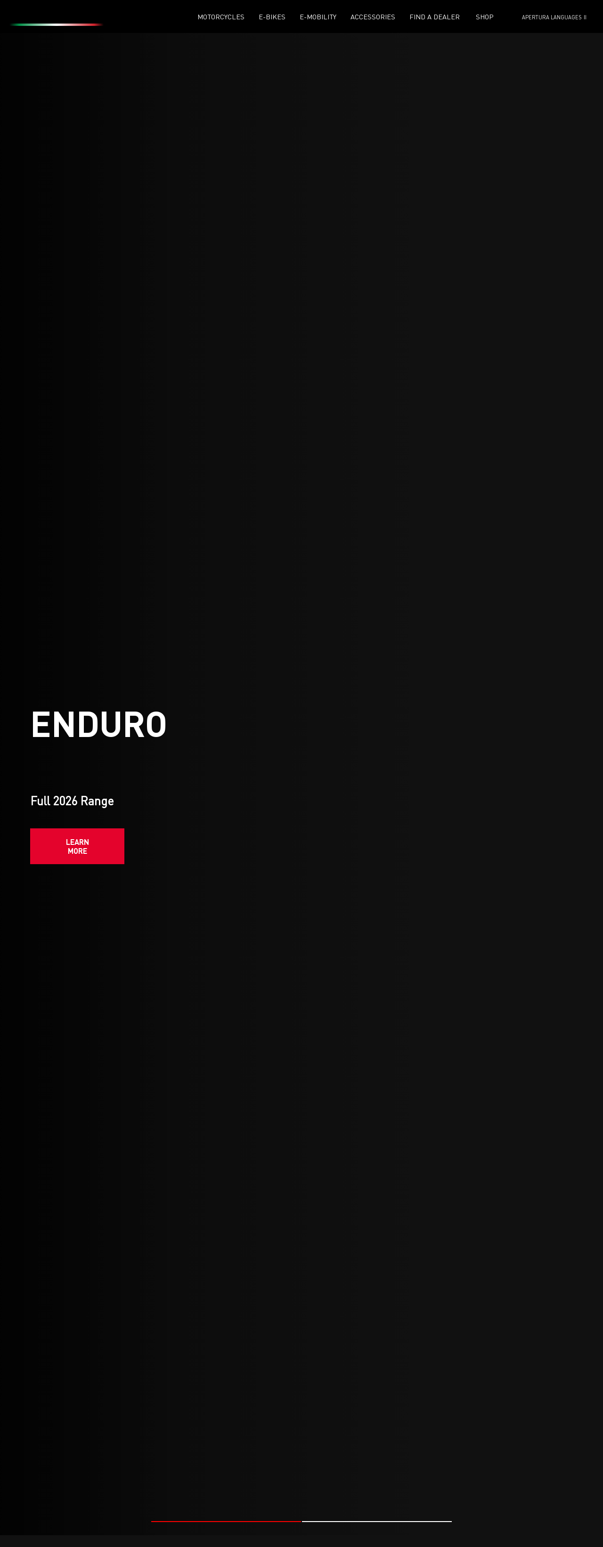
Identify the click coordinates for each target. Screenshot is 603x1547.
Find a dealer (434, 17)
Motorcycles (220, 17)
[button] (226, 1516)
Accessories (372, 17)
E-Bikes (272, 17)
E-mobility (318, 17)
